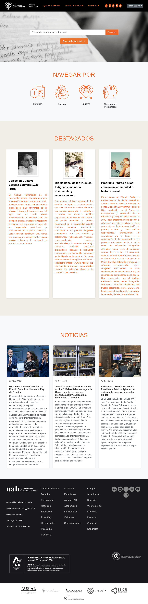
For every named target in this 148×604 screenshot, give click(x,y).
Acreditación (93, 494)
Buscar (111, 32)
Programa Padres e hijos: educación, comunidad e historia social (117, 187)
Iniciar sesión (134, 6)
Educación (46, 511)
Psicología (46, 529)
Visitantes (69, 517)
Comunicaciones (72, 523)
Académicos (70, 506)
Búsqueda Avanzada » (74, 41)
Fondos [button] (92, 6)
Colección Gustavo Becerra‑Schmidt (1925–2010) (24, 184)
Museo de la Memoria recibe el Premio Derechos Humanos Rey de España (26, 389)
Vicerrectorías (94, 506)
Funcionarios (70, 511)
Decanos (91, 517)
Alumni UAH (70, 500)
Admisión (69, 488)
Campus (91, 488)
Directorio (92, 511)
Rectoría (91, 500)
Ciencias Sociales (50, 488)
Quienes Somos (52, 6)
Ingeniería (46, 534)
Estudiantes (70, 494)
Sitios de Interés (74, 6)
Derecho (45, 494)
